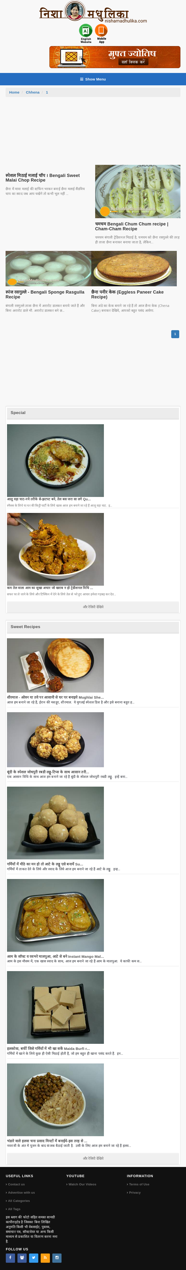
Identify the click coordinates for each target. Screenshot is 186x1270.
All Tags (14, 1209)
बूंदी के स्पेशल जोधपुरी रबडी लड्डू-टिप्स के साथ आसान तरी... (48, 772)
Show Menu (93, 79)
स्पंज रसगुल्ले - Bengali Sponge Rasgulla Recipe (45, 294)
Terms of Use (139, 1184)
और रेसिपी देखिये (93, 607)
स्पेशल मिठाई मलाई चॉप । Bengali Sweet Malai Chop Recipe (43, 178)
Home (14, 92)
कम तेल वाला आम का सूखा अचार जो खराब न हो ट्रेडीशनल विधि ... (50, 588)
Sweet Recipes (25, 626)
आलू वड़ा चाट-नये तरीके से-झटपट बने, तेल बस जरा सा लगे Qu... (49, 499)
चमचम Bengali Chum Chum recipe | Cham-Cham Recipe (131, 226)
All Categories (19, 1201)
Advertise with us (21, 1192)
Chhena (32, 92)
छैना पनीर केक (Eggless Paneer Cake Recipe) (127, 294)
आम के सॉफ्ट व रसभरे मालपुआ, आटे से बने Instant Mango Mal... (55, 956)
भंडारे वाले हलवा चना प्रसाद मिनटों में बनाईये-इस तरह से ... (47, 1141)
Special (18, 412)
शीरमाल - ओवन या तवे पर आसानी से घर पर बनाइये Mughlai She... (55, 697)
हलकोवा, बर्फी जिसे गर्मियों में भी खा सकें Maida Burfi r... (48, 1048)
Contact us (16, 1184)
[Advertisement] (93, 133)
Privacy (135, 1192)
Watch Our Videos (82, 1184)
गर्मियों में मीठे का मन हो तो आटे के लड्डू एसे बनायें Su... (45, 864)
